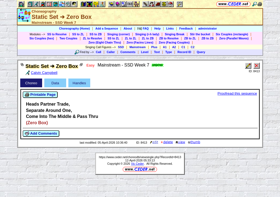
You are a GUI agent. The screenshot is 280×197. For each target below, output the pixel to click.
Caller (111, 52)
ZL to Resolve (92, 38)
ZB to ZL (190, 38)
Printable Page (40, 94)
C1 (183, 47)
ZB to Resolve (169, 38)
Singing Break (175, 34)
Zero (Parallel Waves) (234, 38)
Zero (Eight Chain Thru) (105, 42)
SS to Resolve (57, 34)
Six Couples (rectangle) (232, 34)
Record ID (184, 52)
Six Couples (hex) (42, 38)
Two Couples (68, 38)
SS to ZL (78, 34)
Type (168, 52)
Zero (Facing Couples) (174, 42)
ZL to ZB (148, 38)
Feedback (186, 28)
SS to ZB (96, 34)
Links (170, 28)
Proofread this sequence (237, 93)
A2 (174, 47)
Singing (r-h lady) (147, 34)
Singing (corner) (118, 34)
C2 (192, 47)
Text (157, 52)
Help (157, 28)
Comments (127, 52)
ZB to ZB (208, 38)
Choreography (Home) (74, 28)
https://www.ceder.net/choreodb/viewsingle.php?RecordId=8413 (140, 157)
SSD (121, 47)
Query (201, 52)
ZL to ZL (130, 38)
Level (144, 52)
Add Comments (41, 133)
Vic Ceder (137, 163)
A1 (165, 47)
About (128, 28)
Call (98, 52)
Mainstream (137, 47)
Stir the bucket (200, 34)
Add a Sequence (106, 28)
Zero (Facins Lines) (140, 42)
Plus (154, 47)
